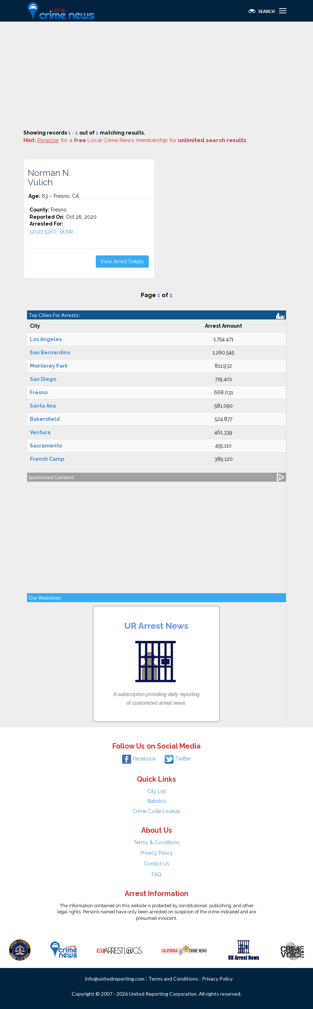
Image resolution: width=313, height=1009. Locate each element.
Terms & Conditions (157, 842)
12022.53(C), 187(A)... (53, 232)
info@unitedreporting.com (114, 979)
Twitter (178, 759)
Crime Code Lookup (156, 811)
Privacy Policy (156, 853)
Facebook (139, 759)
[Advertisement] (157, 75)
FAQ (156, 874)
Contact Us (156, 864)
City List (156, 791)
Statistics (156, 801)
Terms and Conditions (173, 979)
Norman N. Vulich (49, 177)
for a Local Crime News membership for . (142, 140)
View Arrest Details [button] (122, 261)
